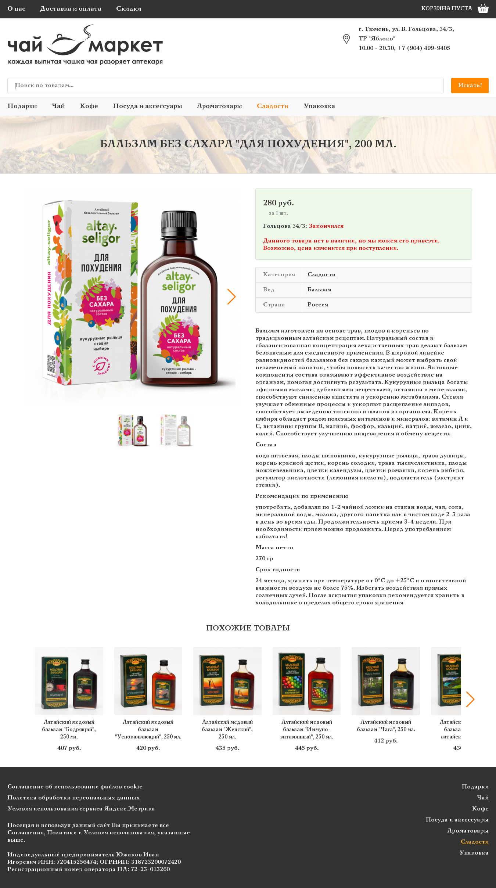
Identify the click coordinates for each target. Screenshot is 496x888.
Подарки (22, 106)
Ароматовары (219, 106)
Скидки (128, 9)
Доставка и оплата (70, 9)
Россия (318, 305)
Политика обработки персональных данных (73, 798)
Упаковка (319, 106)
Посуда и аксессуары (147, 106)
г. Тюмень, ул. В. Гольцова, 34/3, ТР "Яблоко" (406, 34)
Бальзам (319, 289)
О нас (16, 9)
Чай (58, 106)
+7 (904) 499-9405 (423, 48)
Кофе (89, 106)
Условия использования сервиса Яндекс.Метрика (81, 809)
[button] (231, 296)
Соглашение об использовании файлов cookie (75, 787)
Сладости (273, 106)
